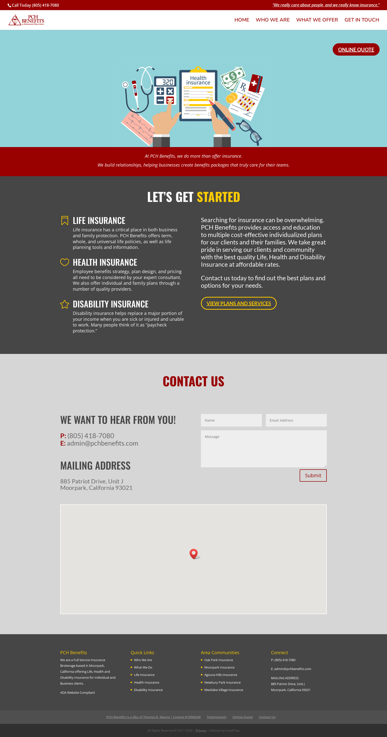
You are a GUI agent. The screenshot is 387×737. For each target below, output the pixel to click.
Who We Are (143, 660)
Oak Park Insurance (218, 660)
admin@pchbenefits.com (292, 669)
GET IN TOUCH (362, 20)
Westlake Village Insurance (223, 690)
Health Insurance (146, 682)
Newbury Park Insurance (222, 682)
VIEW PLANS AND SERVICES (239, 303)
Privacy (201, 730)
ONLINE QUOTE (356, 49)
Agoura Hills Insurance (220, 674)
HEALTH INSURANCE (105, 262)
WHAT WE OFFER (317, 20)
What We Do (143, 667)
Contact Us (267, 717)
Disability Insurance (148, 690)
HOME (241, 20)
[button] (195, 554)
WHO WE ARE (273, 20)
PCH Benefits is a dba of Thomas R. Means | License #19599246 (153, 717)
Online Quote (242, 717)
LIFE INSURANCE (99, 220)
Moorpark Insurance (219, 667)
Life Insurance (144, 674)
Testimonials (216, 717)
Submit (313, 475)
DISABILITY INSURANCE (111, 303)
